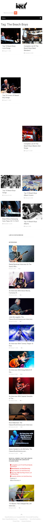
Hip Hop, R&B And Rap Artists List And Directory (21, 473)
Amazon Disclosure (26, 521)
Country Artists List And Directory (21, 476)
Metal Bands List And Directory (20, 468)
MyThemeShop (34, 517)
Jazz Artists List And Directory (20, 470)
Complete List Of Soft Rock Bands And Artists (21, 465)
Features (13, 478)
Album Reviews (15, 480)
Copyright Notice (24, 519)
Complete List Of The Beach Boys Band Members (31, 48)
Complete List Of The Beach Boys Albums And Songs (32, 146)
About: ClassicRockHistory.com (9, 519)
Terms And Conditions (35, 519)
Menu (3, 18)
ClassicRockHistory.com (10, 517)
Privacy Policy (16, 521)
